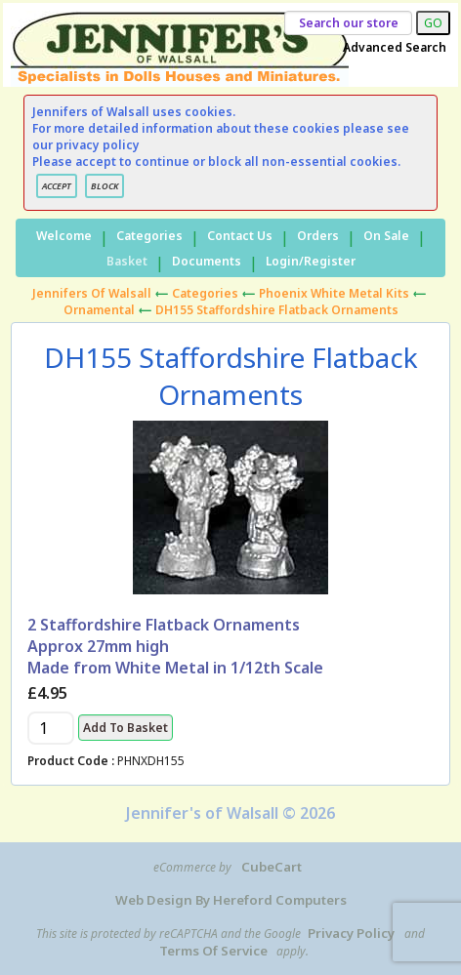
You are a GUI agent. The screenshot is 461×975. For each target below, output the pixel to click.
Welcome (64, 235)
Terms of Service (213, 950)
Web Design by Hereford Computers (231, 900)
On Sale (386, 235)
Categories (149, 235)
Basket (126, 261)
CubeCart (271, 866)
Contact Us (239, 235)
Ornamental (99, 310)
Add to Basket (125, 727)
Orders (318, 235)
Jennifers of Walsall (91, 293)
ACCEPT (56, 186)
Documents (206, 261)
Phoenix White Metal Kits (334, 293)
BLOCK (104, 186)
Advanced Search (394, 47)
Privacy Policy (351, 933)
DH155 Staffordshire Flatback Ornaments (276, 310)
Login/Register (311, 261)
